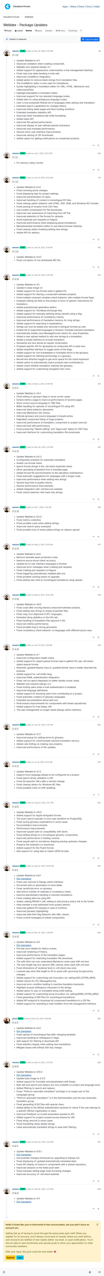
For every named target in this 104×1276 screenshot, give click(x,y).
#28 (99, 1189)
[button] (4, 1272)
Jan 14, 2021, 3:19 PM (43, 247)
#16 (99, 507)
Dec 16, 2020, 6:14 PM (43, 51)
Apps (65, 6)
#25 (99, 1018)
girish (14, 1018)
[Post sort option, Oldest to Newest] (16, 39)
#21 (99, 762)
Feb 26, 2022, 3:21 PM (43, 1189)
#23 (99, 866)
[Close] (97, 1224)
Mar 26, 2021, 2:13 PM (43, 447)
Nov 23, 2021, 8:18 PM (41, 1018)
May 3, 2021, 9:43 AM (43, 544)
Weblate (29, 31)
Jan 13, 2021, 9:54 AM (43, 178)
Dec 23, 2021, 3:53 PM (43, 1142)
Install (97, 6)
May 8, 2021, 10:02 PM (43, 595)
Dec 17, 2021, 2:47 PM (43, 1062)
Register (10, 1257)
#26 (99, 1062)
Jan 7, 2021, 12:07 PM (43, 153)
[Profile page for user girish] (7, 1020)
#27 (99, 1142)
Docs (89, 6)
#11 (99, 178)
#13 (99, 275)
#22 (99, 803)
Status (73, 6)
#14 (99, 384)
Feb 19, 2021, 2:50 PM (43, 275)
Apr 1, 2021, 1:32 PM (42, 507)
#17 (99, 544)
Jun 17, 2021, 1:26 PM (43, 645)
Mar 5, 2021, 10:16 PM (43, 384)
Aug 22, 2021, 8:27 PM (43, 803)
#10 (99, 153)
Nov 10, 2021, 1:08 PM (43, 932)
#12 (99, 247)
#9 (100, 51)
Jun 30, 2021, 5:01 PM (43, 725)
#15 (99, 447)
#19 (99, 645)
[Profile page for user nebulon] (7, 53)
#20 (99, 725)
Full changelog (24, 878)
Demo (81, 6)
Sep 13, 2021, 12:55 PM (44, 866)
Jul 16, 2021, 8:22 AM (43, 762)
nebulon (15, 51)
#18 (99, 595)
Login (19, 1257)
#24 (99, 932)
